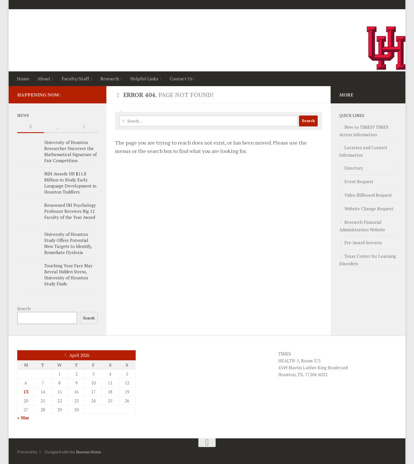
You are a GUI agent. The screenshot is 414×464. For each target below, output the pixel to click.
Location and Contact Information (363, 151)
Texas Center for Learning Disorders (367, 259)
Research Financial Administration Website (362, 225)
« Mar (23, 418)
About (43, 78)
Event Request (358, 181)
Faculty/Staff (75, 78)
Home (23, 78)
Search (23, 308)
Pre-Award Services (363, 242)
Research (109, 78)
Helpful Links (144, 78)
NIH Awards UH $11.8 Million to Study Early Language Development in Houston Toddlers (70, 183)
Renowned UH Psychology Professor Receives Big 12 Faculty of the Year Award (70, 211)
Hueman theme (88, 451)
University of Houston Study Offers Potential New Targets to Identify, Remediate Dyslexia (68, 243)
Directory (353, 168)
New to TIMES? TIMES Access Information (363, 130)
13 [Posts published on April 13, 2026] (26, 392)
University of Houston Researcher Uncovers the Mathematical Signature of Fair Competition (70, 151)
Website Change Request (368, 208)
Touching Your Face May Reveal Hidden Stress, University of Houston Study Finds (68, 275)
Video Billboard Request (368, 195)
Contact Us (181, 78)
